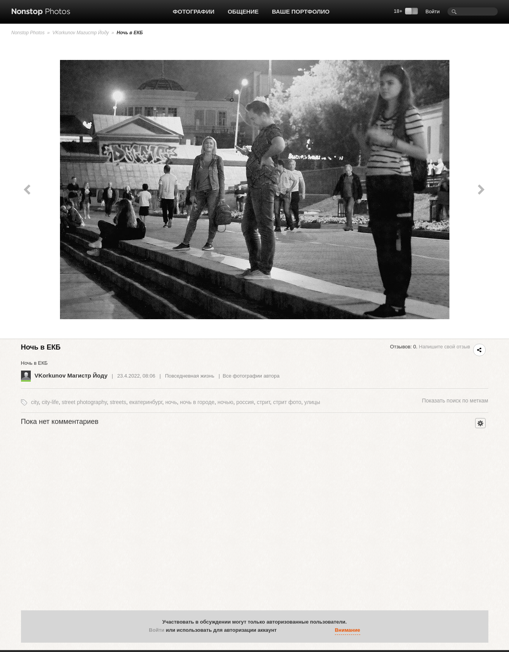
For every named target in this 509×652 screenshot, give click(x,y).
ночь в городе (197, 402)
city (35, 402)
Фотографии (194, 11)
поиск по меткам (455, 400)
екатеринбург (145, 402)
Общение (243, 11)
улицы (312, 402)
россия (245, 402)
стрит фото (287, 402)
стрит (263, 402)
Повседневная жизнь (190, 376)
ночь (171, 402)
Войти (433, 11)
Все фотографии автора (251, 376)
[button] (284, 630)
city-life (50, 402)
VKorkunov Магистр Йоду (80, 32)
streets (118, 402)
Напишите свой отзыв (444, 347)
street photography (84, 402)
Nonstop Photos (27, 32)
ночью (225, 402)
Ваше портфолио (300, 11)
